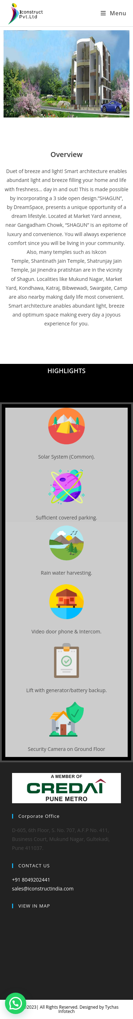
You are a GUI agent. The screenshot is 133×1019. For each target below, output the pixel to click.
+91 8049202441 (31, 879)
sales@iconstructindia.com (43, 888)
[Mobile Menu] (113, 13)
